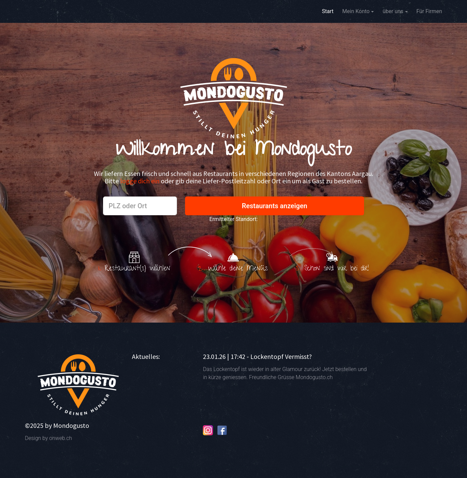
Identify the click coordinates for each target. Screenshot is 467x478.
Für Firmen (429, 11)
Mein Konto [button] (355, 11)
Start (327, 10)
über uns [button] (393, 11)
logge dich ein (140, 181)
